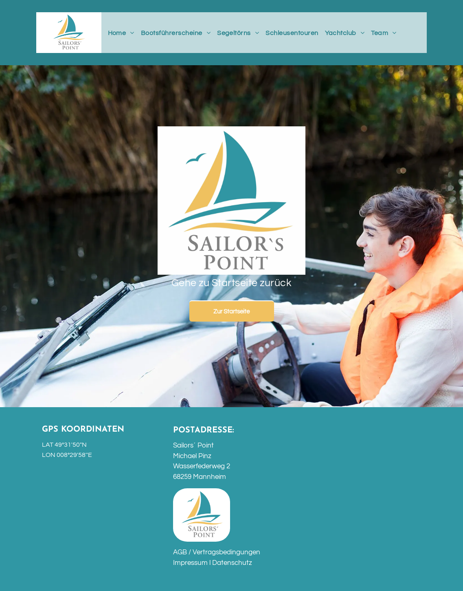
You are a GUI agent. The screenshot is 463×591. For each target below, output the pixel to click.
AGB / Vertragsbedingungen (216, 552)
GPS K (54, 430)
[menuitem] (121, 33)
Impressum (190, 563)
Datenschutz (232, 563)
